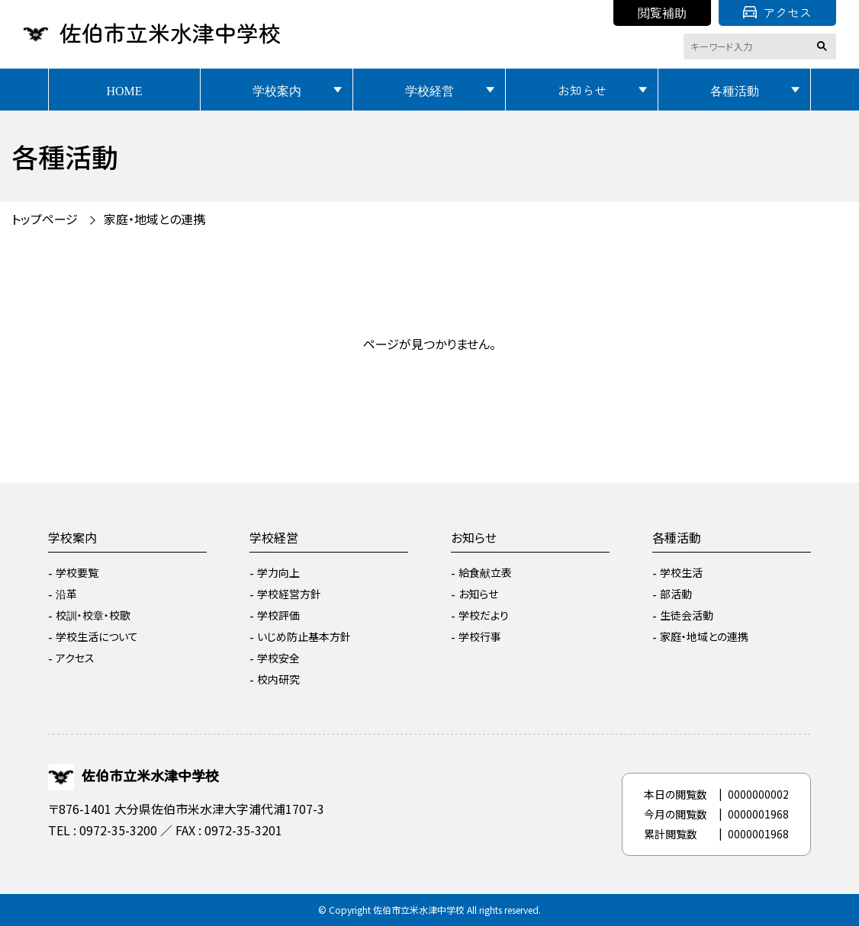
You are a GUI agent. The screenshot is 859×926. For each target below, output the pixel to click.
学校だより (483, 615)
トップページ (44, 219)
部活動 (676, 593)
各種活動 (734, 90)
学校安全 (278, 657)
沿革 (66, 593)
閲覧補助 (662, 12)
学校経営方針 (289, 593)
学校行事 (479, 636)
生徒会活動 (686, 615)
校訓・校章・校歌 (93, 615)
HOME (124, 90)
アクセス (777, 12)
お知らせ (582, 90)
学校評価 (278, 615)
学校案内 (277, 90)
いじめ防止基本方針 (304, 636)
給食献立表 (485, 572)
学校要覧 (77, 572)
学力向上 (278, 572)
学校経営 (429, 90)
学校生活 (681, 572)
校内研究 (278, 679)
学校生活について (97, 636)
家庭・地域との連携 (154, 219)
